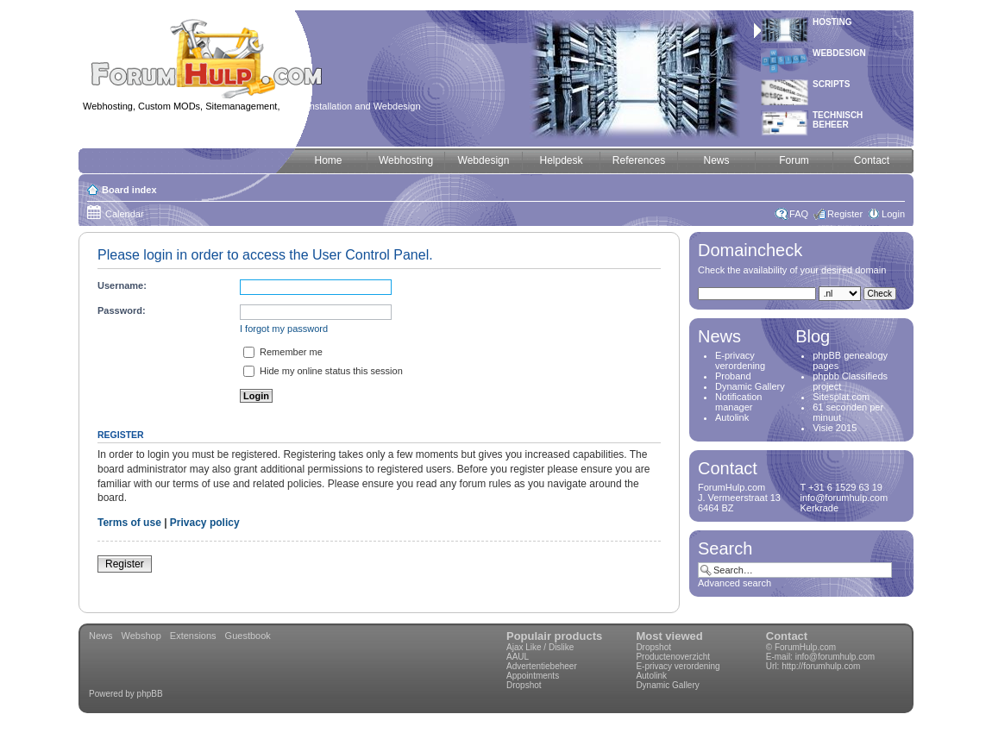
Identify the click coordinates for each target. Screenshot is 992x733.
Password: (121, 310)
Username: (122, 285)
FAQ (798, 214)
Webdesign (839, 53)
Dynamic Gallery (750, 386)
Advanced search (734, 583)
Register (845, 214)
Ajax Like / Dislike (540, 647)
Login (893, 214)
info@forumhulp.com (835, 656)
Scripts (831, 84)
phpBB (150, 694)
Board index (129, 190)
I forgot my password (284, 328)
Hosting (832, 22)
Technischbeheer (838, 119)
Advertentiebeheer (541, 666)
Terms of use (129, 523)
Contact (786, 636)
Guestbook (248, 635)
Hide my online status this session (323, 371)
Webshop (141, 635)
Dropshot (524, 685)
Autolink (732, 417)
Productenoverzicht (673, 656)
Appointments (532, 675)
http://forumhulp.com (821, 666)
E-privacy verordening (740, 360)
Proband (733, 376)
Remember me (283, 352)
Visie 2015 (835, 428)
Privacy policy (205, 523)
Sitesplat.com (841, 397)
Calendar (124, 214)
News (101, 635)
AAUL (517, 656)
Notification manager (738, 402)
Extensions (193, 635)
